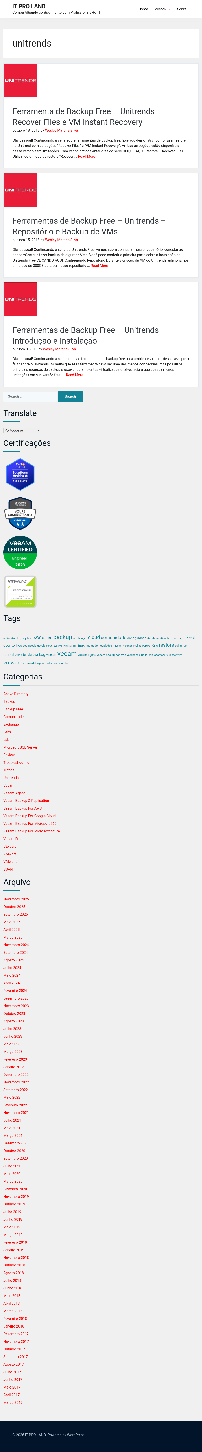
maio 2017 (11, 1387)
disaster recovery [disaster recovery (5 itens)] (171, 638)
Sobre (181, 9)
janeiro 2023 (13, 1067)
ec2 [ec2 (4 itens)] (186, 638)
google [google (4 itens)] (32, 645)
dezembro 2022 (16, 1074)
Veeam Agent (14, 793)
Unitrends (11, 778)
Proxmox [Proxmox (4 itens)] (127, 645)
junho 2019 (12, 1219)
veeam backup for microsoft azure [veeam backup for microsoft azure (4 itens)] (147, 655)
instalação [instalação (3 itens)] (70, 645)
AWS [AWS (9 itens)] (37, 638)
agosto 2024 (13, 960)
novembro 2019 (16, 1196)
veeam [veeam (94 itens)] (67, 653)
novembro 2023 (16, 1006)
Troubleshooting (16, 762)
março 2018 (12, 1311)
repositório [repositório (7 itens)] (150, 646)
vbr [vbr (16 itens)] (24, 654)
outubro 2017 (14, 1349)
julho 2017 (12, 1372)
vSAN (8, 869)
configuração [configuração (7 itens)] (136, 638)
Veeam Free (12, 839)
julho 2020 (12, 1166)
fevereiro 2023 (15, 1059)
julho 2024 (12, 968)
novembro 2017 (16, 1341)
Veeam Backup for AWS (22, 808)
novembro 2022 (16, 1082)
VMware (10, 854)
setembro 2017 (15, 1357)
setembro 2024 (15, 952)
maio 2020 (11, 1174)
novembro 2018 (16, 1257)
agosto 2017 (13, 1364)
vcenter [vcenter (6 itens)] (51, 655)
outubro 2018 (14, 1265)
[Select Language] (21, 430)
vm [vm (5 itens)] (180, 655)
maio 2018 (11, 1296)
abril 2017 (11, 1395)
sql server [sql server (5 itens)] (181, 645)
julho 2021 (12, 1120)
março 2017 (12, 1402)
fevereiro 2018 (15, 1319)
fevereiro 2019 (15, 1242)
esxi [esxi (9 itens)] (192, 638)
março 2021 (12, 1135)
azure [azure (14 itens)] (47, 637)
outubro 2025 (14, 907)
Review (9, 755)
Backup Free (13, 709)
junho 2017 (12, 1380)
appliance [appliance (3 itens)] (27, 638)
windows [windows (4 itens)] (52, 663)
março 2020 (12, 1181)
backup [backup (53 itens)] (62, 637)
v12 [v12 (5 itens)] (17, 655)
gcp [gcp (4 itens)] (25, 645)
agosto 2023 (13, 1021)
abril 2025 (11, 930)
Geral (7, 732)
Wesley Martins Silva (61, 130)
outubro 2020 (14, 1151)
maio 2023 (11, 1044)
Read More (86, 156)
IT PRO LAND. (36, 1435)
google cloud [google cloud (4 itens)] (45, 645)
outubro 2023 (14, 1013)
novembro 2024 (16, 945)
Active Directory (15, 694)
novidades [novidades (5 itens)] (105, 645)
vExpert (9, 846)
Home (143, 9)
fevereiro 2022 (15, 1105)
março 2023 (12, 1052)
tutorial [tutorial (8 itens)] (8, 655)
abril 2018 (11, 1303)
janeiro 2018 (13, 1326)
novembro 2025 (16, 899)
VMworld (10, 862)
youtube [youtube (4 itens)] (63, 663)
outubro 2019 (14, 1204)
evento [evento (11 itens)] (9, 645)
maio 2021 (11, 1128)
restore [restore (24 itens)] (166, 645)
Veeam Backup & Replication (26, 801)
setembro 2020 (15, 1158)
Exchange (11, 724)
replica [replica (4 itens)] (137, 645)
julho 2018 (12, 1280)
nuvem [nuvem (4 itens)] (117, 645)
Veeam (162, 9)
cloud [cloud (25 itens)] (94, 637)
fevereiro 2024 (15, 991)
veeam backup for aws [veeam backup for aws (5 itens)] (111, 655)
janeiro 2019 (13, 1250)
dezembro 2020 (16, 1143)
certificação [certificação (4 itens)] (80, 638)
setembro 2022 (15, 1090)
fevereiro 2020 (15, 1189)
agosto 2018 (13, 1273)
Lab (6, 740)
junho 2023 (12, 1036)
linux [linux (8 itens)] (81, 646)
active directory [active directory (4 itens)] (12, 638)
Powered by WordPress (66, 1435)
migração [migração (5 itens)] (91, 645)
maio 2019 (11, 1227)
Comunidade (13, 717)
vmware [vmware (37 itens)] (12, 662)
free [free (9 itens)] (19, 645)
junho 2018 (12, 1288)
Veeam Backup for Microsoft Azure (31, 831)
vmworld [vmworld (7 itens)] (29, 663)
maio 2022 (11, 1097)
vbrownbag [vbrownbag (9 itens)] (36, 655)
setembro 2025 (15, 914)
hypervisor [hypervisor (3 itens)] (59, 645)
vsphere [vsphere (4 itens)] (41, 663)
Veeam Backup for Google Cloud (29, 816)
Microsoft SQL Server (20, 747)
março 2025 (12, 937)
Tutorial (9, 770)
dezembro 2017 (16, 1334)
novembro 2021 (16, 1113)
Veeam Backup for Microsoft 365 (29, 823)
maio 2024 (11, 975)
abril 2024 (11, 983)
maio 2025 (11, 922)
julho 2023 (12, 1029)
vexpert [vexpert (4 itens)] (173, 655)
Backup (9, 701)
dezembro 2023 (16, 998)
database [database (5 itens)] (153, 638)
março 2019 (12, 1235)
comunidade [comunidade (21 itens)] (113, 637)
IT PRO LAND (29, 6)
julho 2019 (12, 1212)
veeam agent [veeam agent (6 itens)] (87, 655)
